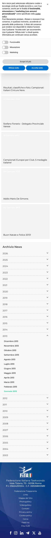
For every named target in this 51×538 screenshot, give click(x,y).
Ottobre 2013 (10, 350)
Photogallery (25, 502)
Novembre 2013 (11, 346)
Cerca (25, 519)
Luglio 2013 (9, 364)
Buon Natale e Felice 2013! (17, 235)
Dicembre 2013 (11, 341)
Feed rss (25, 522)
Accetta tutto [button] (37, 68)
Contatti (25, 508)
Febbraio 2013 (10, 387)
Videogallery (25, 505)
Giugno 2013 (9, 368)
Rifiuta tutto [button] (14, 68)
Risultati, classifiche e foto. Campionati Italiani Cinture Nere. (23, 89)
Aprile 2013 (9, 377)
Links (25, 495)
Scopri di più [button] (25, 62)
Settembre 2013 (11, 355)
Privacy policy (25, 512)
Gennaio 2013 (10, 391)
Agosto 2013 (9, 359)
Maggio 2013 (10, 373)
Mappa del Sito (25, 498)
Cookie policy (25, 515)
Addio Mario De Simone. (16, 198)
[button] (47, 4)
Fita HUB (25, 526)
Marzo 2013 (9, 382)
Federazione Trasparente (25, 491)
